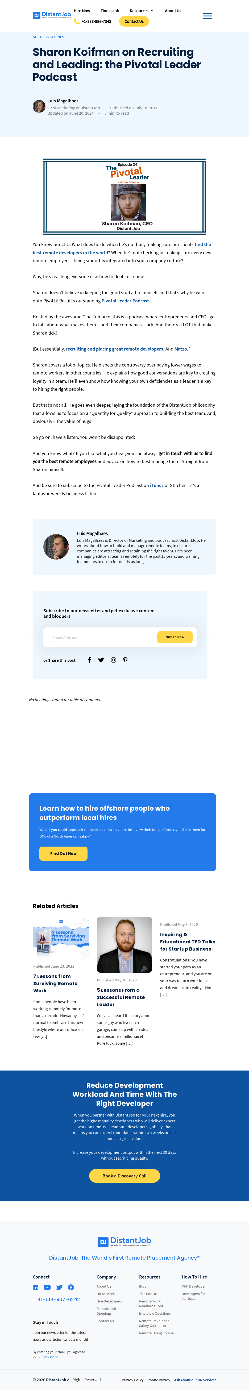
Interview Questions (155, 1313)
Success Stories (48, 36)
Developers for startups (193, 1296)
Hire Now (82, 10)
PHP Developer (194, 1286)
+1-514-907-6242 (59, 1299)
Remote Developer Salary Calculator (154, 1323)
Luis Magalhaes (62, 101)
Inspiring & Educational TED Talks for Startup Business (187, 941)
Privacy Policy (133, 1379)
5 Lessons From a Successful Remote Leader (121, 997)
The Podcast (149, 1293)
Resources (142, 10)
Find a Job (110, 10)
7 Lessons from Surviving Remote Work (55, 983)
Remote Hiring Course (156, 1333)
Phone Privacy (159, 1379)
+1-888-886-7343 (96, 21)
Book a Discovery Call (124, 1176)
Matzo (181, 349)
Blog (142, 1286)
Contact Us (134, 21)
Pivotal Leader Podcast (125, 301)
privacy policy (49, 1356)
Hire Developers (109, 1301)
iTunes (157, 485)
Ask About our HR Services (195, 1379)
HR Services (106, 1293)
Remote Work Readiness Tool (151, 1303)
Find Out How (63, 853)
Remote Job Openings (106, 1311)
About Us (173, 10)
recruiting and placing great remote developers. (115, 349)
